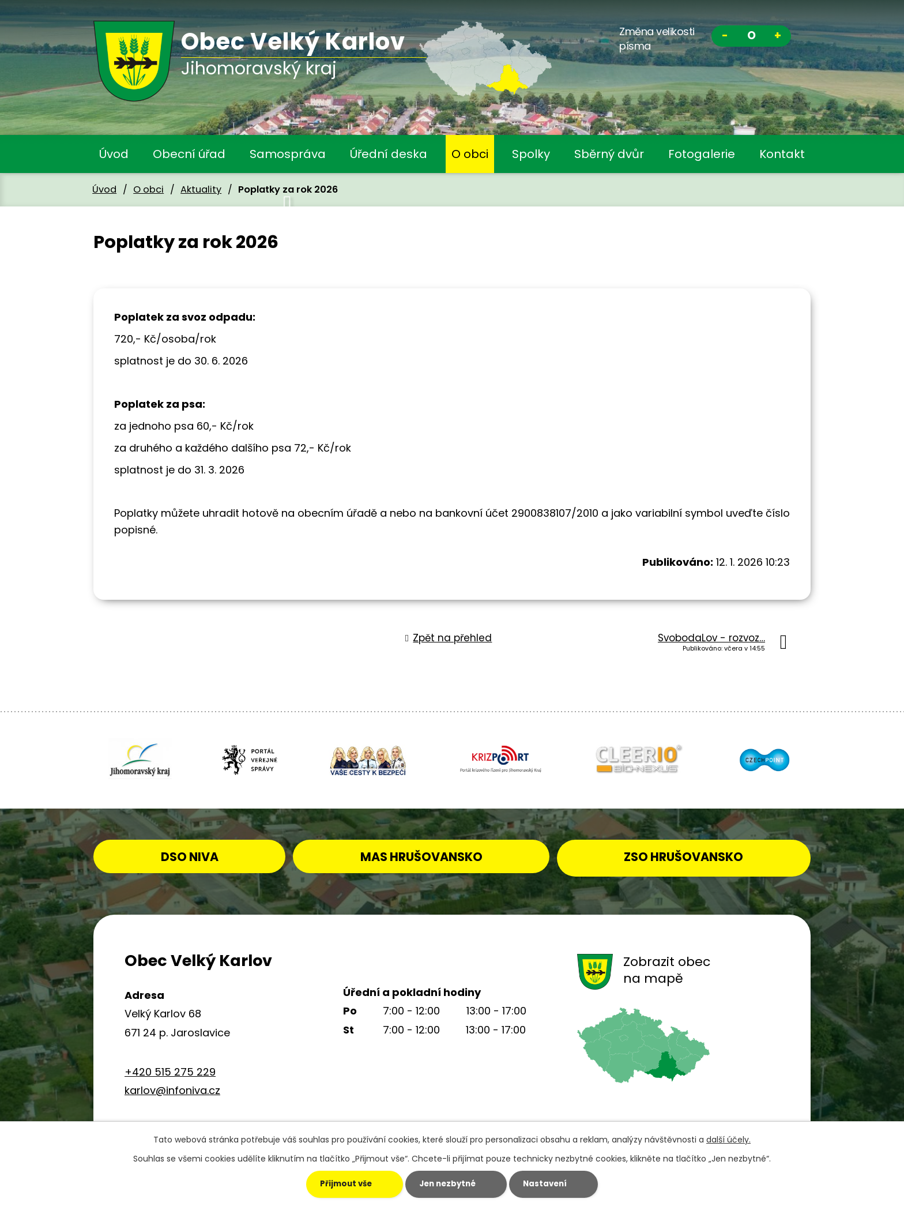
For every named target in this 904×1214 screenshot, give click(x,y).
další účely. (728, 1139)
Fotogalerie (701, 154)
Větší (777, 37)
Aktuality (200, 189)
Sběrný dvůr (609, 154)
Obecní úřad (189, 154)
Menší (724, 37)
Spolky (531, 154)
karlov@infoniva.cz (172, 1088)
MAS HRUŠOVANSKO (448, 853)
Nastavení (556, 1184)
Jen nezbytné (443, 1184)
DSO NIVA (208, 853)
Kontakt (782, 154)
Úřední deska (388, 154)
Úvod (114, 154)
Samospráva (288, 154)
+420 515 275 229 (170, 1069)
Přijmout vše (326, 1184)
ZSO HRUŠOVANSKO (692, 853)
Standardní (751, 37)
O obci (469, 154)
